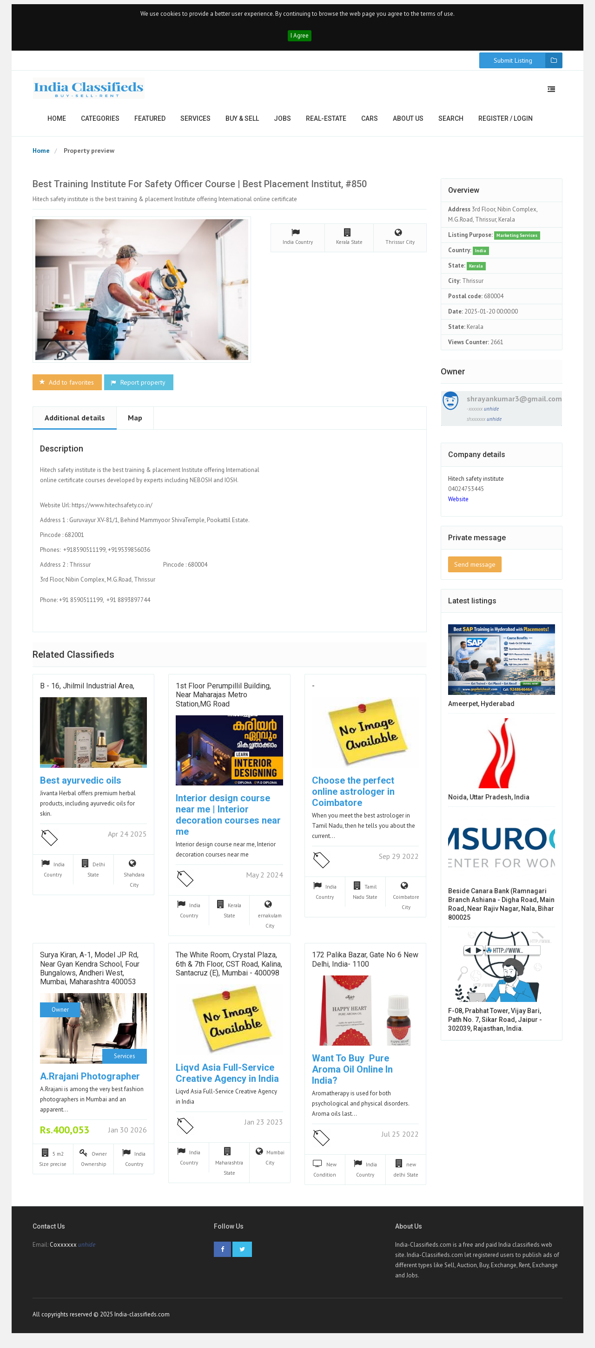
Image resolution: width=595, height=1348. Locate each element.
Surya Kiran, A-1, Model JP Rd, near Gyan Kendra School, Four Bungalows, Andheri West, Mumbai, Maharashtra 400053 (89, 974)
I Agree (300, 41)
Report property (137, 387)
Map (135, 422)
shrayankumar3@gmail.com (514, 403)
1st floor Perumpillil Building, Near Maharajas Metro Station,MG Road (223, 700)
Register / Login (505, 123)
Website (458, 504)
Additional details (75, 422)
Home (56, 123)
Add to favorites (66, 387)
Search (450, 123)
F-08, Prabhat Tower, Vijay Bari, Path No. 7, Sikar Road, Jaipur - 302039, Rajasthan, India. (495, 1025)
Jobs (282, 123)
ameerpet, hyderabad (481, 709)
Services (195, 123)
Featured (149, 123)
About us (408, 123)
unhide (491, 414)
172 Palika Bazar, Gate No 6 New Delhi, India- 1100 (365, 965)
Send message (475, 569)
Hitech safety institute (476, 484)
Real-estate (326, 123)
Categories (100, 123)
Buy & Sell (242, 123)
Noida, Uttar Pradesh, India (488, 802)
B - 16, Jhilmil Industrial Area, (87, 691)
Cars (369, 123)
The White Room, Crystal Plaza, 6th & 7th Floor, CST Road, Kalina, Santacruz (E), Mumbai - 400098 (229, 969)
